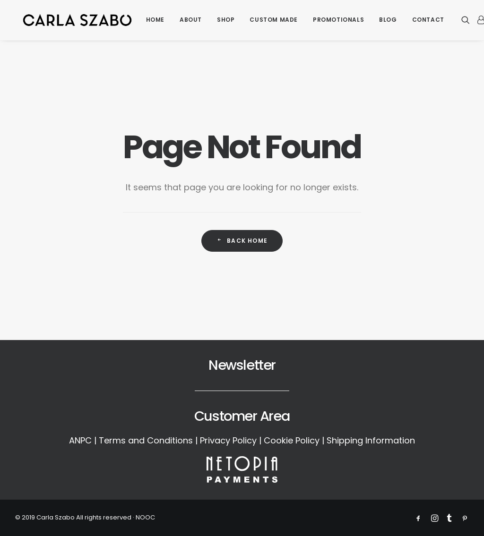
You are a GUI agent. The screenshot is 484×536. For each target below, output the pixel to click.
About (192, 21)
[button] (468, 21)
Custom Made (275, 21)
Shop (226, 21)
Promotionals (339, 21)
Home (156, 21)
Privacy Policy (228, 440)
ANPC (80, 440)
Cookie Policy (292, 440)
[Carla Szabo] (77, 21)
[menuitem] (156, 21)
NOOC (145, 517)
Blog (389, 21)
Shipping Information (371, 440)
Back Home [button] (242, 241)
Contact (429, 21)
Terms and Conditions (146, 440)
